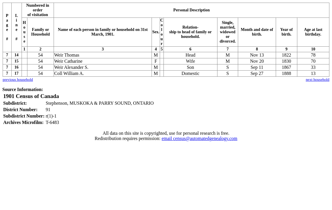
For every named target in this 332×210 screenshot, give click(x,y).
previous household (18, 79)
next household (317, 79)
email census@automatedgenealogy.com (199, 138)
